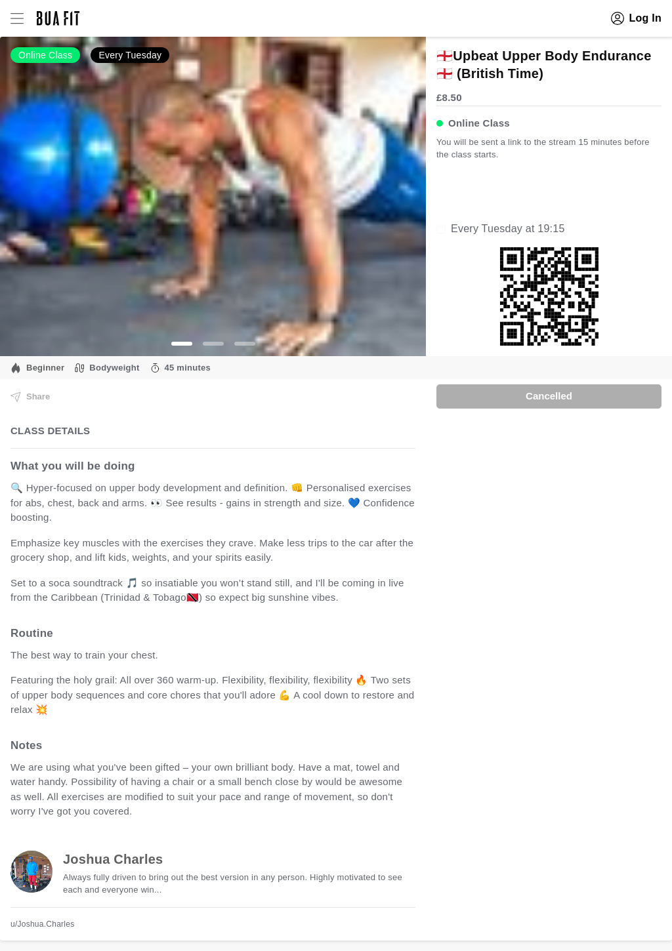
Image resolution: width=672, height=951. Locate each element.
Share (30, 397)
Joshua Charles (113, 859)
